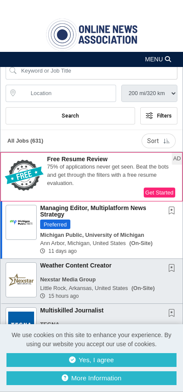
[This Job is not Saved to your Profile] (173, 211)
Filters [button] (159, 116)
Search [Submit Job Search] (70, 116)
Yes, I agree (91, 359)
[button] (91, 59)
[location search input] (67, 93)
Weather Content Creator (75, 265)
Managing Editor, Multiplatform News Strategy (93, 211)
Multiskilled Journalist (72, 310)
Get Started (159, 192)
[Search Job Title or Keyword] (97, 71)
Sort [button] (158, 140)
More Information (92, 378)
